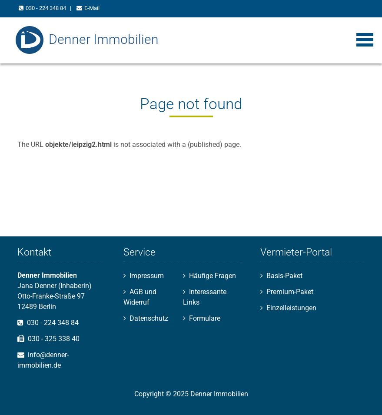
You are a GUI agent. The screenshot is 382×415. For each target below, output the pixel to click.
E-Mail (92, 8)
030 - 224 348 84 (46, 8)
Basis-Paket (284, 276)
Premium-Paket (289, 292)
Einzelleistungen (291, 308)
